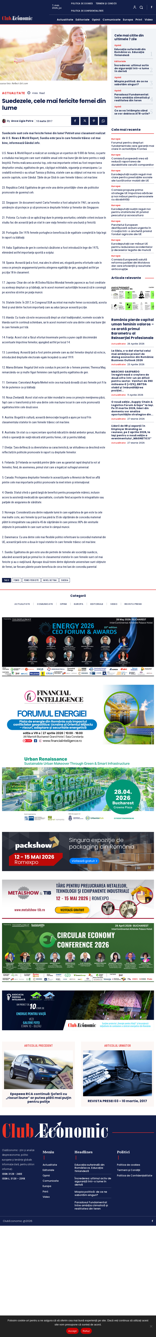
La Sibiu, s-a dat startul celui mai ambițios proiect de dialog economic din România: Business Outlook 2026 (132, 355)
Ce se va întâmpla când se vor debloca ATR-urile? (132, 112)
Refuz (86, 1331)
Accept (72, 1331)
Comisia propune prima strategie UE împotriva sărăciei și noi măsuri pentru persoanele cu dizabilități (132, 194)
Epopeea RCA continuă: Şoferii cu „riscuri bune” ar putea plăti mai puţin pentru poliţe (38, 1098)
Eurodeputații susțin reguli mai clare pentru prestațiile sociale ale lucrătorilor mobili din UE (131, 177)
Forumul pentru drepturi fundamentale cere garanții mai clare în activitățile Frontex (132, 146)
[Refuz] (151, 1326)
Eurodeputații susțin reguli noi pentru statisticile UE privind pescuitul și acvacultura (131, 212)
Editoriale (120, 61)
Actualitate (13, 93)
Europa (115, 139)
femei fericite (31, 580)
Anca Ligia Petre (22, 121)
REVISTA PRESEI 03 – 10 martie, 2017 (117, 1101)
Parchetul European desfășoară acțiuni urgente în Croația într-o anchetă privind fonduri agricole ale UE (131, 229)
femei (17, 580)
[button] (141, 7)
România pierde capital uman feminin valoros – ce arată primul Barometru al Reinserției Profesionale (132, 328)
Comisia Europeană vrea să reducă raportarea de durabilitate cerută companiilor (132, 162)
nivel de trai (50, 580)
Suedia (64, 580)
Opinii (117, 45)
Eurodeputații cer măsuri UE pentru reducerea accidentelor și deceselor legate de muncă (132, 247)
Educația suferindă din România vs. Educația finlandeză (130, 52)
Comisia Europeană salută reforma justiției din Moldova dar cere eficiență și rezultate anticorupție (131, 264)
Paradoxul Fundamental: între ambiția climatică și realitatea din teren (132, 97)
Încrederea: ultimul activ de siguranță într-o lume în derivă (131, 68)
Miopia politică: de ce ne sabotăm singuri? (131, 83)
